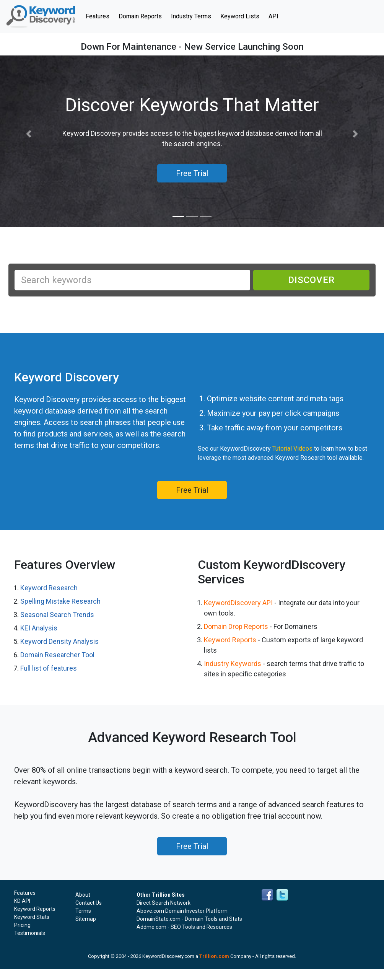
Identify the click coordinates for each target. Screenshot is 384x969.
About (82, 895)
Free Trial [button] (192, 173)
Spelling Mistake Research (60, 601)
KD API (22, 901)
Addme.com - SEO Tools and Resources (184, 927)
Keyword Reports (230, 640)
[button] (29, 134)
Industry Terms (191, 16)
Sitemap (85, 919)
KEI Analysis (38, 628)
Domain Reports (140, 16)
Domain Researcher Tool (57, 655)
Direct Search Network (163, 903)
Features (100, 15)
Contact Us (88, 903)
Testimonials (29, 933)
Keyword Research (49, 588)
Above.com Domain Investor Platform (182, 911)
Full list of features (48, 668)
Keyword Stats (31, 917)
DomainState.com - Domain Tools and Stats (189, 919)
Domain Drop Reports (236, 626)
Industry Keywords (232, 664)
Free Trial (192, 490)
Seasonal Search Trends (57, 615)
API (273, 16)
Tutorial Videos (292, 448)
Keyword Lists (239, 16)
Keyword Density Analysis (59, 641)
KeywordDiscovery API (238, 603)
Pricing (22, 925)
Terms (83, 911)
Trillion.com (214, 956)
